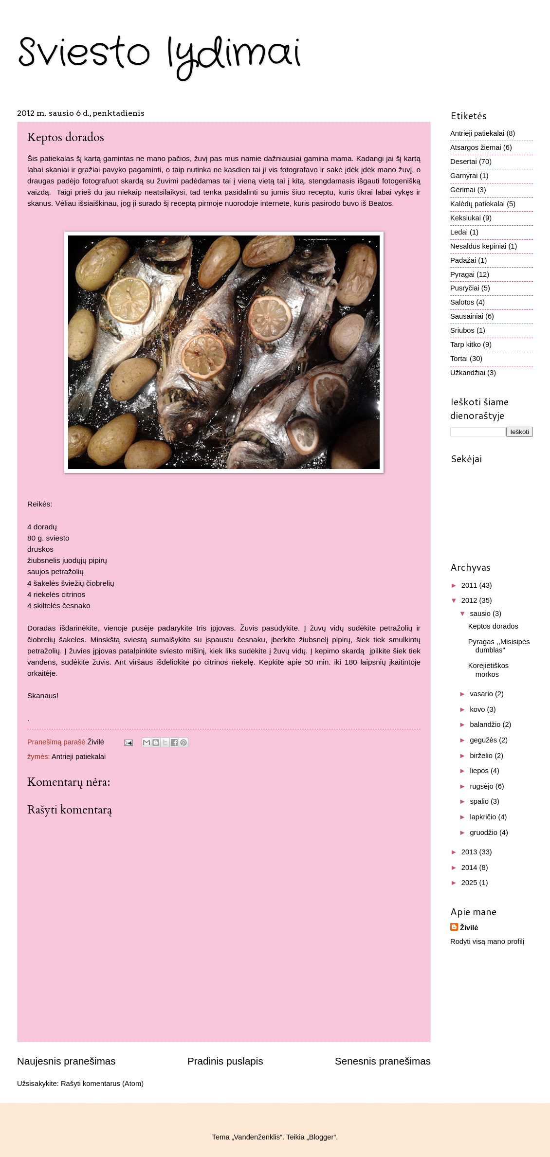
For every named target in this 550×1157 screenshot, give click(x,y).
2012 (470, 600)
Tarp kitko (465, 344)
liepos (480, 771)
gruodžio (484, 832)
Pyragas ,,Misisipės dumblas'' (499, 646)
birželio (482, 755)
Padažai (463, 260)
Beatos (380, 203)
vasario (482, 694)
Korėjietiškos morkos (488, 670)
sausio (481, 613)
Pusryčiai (464, 288)
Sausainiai (466, 316)
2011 (470, 585)
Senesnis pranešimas (383, 1061)
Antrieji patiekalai (79, 756)
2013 (470, 852)
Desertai (463, 161)
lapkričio (484, 817)
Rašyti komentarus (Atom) (102, 1083)
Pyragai (462, 274)
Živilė (469, 928)
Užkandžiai (467, 373)
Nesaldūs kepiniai (478, 246)
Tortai (459, 358)
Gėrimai (463, 190)
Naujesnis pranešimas (66, 1061)
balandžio (486, 724)
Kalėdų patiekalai (477, 204)
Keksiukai (465, 218)
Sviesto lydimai (159, 53)
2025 (470, 882)
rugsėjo (482, 786)
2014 (470, 867)
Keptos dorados (493, 626)
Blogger (321, 1137)
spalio (480, 801)
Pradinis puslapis (225, 1061)
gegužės (484, 740)
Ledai (459, 232)
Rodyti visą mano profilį (487, 941)
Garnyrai (463, 176)
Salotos (462, 302)
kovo (478, 709)
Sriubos (462, 330)
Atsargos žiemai (475, 147)
